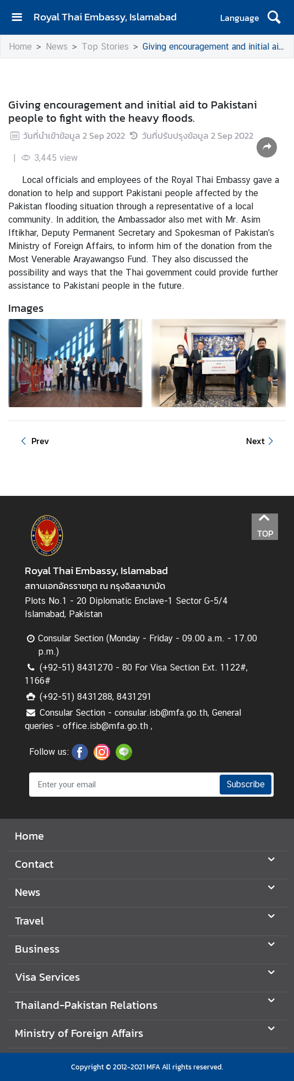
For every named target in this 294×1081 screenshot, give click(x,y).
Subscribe (245, 784)
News (57, 46)
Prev (33, 440)
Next (261, 440)
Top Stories (105, 46)
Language (239, 17)
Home (20, 46)
